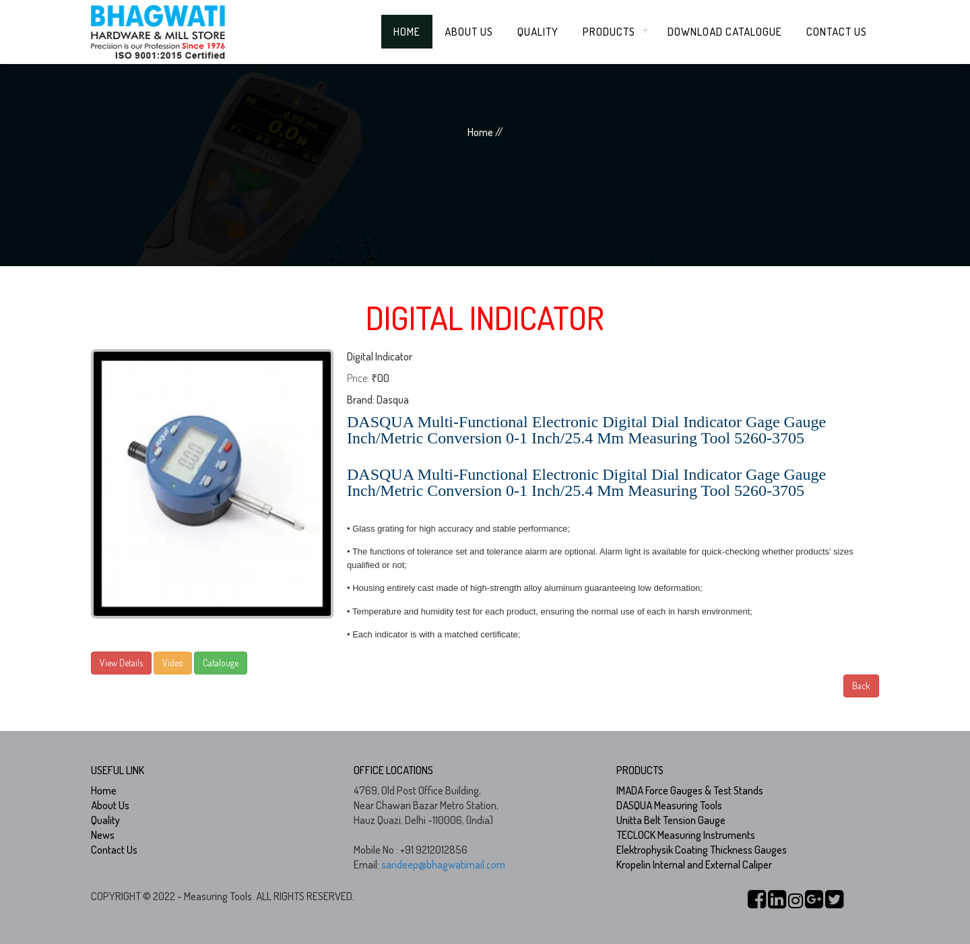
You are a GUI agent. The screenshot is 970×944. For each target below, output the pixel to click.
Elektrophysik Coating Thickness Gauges (701, 849)
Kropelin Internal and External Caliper (694, 864)
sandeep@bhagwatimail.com (443, 864)
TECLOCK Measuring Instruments (685, 835)
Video (172, 662)
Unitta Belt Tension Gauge (670, 820)
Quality (537, 31)
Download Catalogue (725, 31)
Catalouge (220, 662)
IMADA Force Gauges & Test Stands (689, 790)
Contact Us (836, 31)
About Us (469, 31)
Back (861, 685)
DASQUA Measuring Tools (669, 805)
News (103, 835)
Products (609, 31)
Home (406, 31)
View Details (121, 662)
